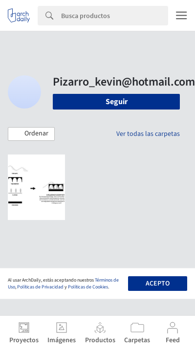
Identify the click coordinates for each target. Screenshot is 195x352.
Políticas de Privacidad (40, 287)
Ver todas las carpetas (148, 134)
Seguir (117, 101)
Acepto (158, 283)
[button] (31, 134)
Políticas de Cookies (88, 287)
